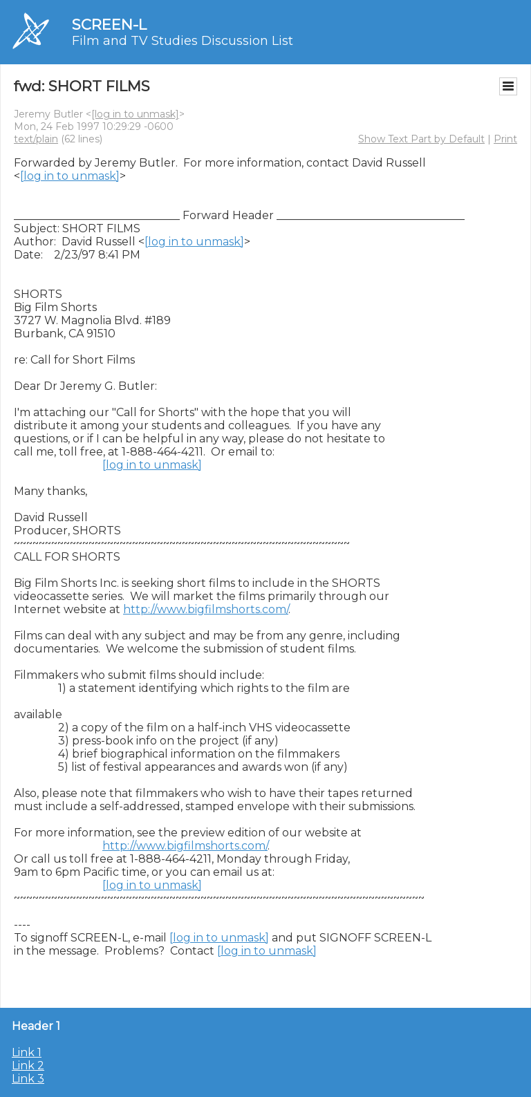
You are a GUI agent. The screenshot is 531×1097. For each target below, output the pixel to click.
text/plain (36, 139)
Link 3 (28, 1078)
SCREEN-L (109, 24)
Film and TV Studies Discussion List (182, 40)
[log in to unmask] (135, 114)
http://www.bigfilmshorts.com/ (205, 609)
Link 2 (28, 1065)
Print (505, 139)
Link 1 (26, 1052)
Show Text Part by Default (421, 139)
